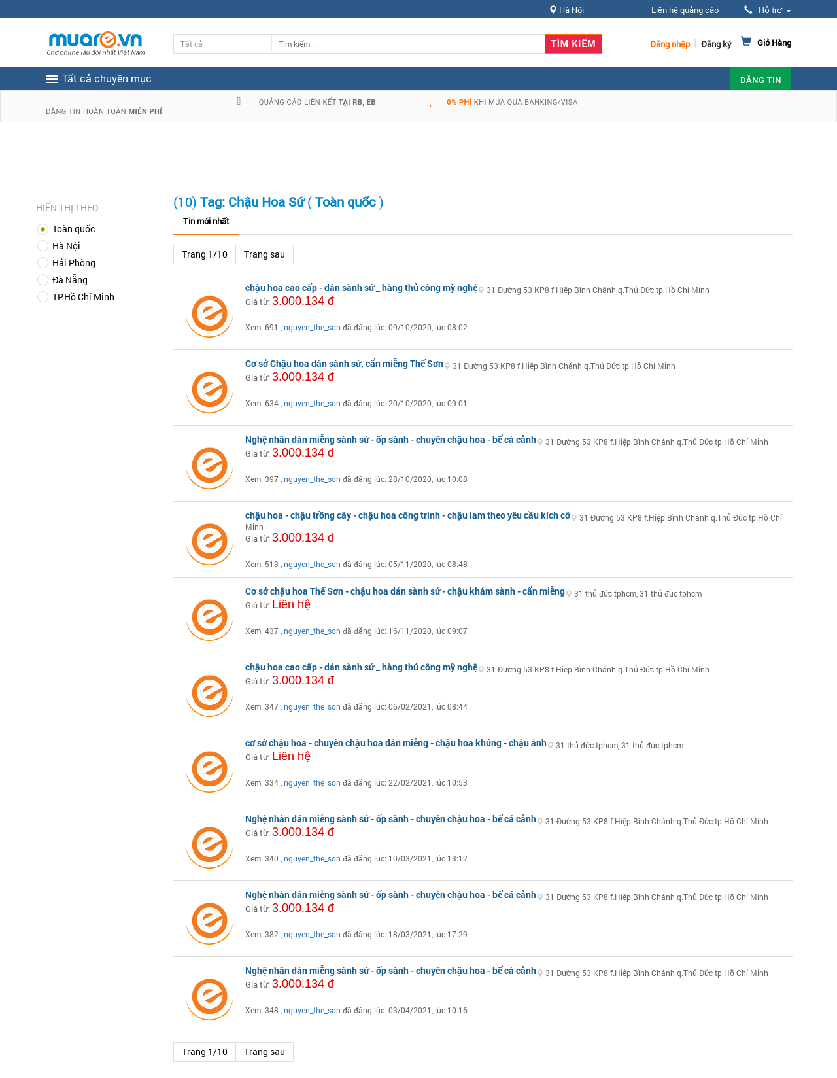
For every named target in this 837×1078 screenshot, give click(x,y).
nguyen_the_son (312, 327)
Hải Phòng (73, 262)
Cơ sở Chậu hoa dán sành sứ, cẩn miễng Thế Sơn (344, 363)
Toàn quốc (73, 228)
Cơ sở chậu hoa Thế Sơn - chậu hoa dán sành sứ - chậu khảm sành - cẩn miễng (405, 591)
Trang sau (264, 254)
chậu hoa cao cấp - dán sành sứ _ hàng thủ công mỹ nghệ (361, 287)
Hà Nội (66, 245)
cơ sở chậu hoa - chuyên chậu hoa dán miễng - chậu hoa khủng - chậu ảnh (396, 742)
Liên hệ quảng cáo (685, 10)
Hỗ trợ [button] (767, 10)
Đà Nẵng (70, 279)
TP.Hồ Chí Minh (83, 296)
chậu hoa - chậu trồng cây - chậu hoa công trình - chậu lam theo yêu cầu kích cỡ (407, 515)
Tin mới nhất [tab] (206, 221)
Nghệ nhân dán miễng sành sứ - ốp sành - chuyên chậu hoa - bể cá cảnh (390, 439)
